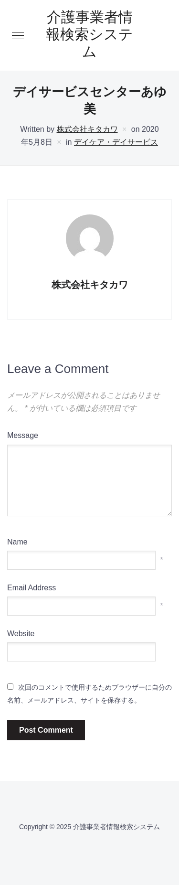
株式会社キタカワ (87, 129)
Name (17, 542)
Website (21, 633)
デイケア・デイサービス (116, 142)
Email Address (31, 588)
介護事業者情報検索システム (89, 35)
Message (22, 435)
